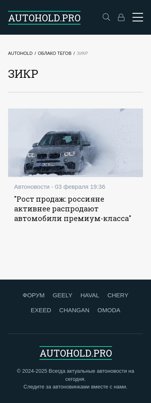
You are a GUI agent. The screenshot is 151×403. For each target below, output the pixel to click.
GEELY (62, 295)
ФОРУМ (34, 295)
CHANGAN (74, 310)
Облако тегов (55, 53)
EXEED (41, 310)
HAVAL (90, 295)
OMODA (108, 310)
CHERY (118, 295)
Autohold (20, 53)
